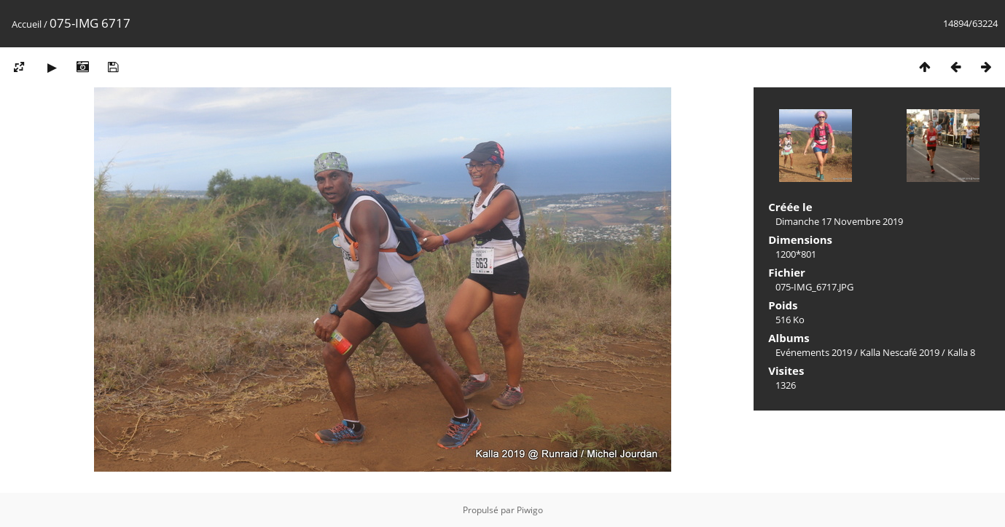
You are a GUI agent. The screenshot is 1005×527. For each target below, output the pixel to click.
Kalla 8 (961, 352)
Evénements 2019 (813, 352)
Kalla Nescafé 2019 (899, 352)
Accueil (27, 24)
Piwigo (530, 510)
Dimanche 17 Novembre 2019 (839, 221)
